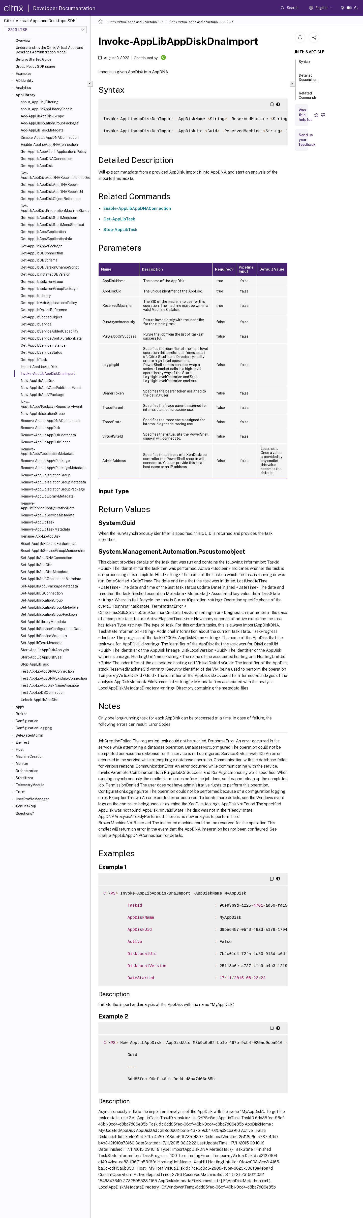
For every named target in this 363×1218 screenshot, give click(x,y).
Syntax (304, 64)
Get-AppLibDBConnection (42, 253)
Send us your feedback (307, 140)
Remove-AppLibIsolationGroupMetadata (53, 482)
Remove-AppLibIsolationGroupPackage (53, 489)
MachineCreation (30, 756)
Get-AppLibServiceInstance (43, 345)
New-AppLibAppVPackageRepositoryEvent (51, 404)
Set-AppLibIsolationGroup (42, 600)
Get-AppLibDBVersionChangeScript (50, 267)
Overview (23, 41)
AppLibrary (25, 95)
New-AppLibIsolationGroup (43, 414)
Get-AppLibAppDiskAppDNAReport (49, 185)
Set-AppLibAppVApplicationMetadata (51, 579)
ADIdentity (24, 81)
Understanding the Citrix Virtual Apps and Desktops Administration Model (49, 50)
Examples (24, 74)
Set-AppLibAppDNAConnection (46, 558)
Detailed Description (308, 79)
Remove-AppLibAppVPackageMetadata (53, 468)
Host (20, 749)
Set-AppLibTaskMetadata (42, 643)
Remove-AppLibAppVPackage (45, 461)
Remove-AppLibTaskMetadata (45, 529)
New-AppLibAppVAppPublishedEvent (51, 388)
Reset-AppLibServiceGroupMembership (53, 551)
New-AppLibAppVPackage (42, 395)
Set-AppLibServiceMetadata (44, 636)
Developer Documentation (64, 8)
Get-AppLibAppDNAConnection (46, 159)
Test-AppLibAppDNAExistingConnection (54, 678)
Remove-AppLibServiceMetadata (47, 515)
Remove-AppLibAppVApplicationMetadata (47, 451)
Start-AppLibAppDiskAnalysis (45, 650)
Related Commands (308, 97)
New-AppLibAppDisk (38, 381)
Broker (21, 714)
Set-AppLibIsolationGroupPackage (49, 614)
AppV (20, 707)
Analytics (23, 88)
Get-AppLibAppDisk (37, 166)
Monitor (22, 764)
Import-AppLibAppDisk (39, 367)
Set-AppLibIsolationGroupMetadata (49, 607)
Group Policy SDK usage (35, 66)
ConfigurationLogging (34, 728)
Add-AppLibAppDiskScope (42, 116)
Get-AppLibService (36, 324)
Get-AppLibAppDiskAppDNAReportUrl (52, 192)
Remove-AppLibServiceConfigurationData (48, 505)
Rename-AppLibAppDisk (40, 536)
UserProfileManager (32, 799)
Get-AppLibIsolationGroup (42, 282)
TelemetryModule (30, 785)
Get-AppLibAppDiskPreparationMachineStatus (54, 208)
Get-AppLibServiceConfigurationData (51, 338)
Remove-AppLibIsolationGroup (45, 475)
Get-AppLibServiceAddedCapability (49, 331)
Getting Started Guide (33, 59)
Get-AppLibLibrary (36, 296)
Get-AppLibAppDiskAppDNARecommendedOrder (54, 175)
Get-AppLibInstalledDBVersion (45, 274)
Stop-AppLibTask (35, 664)
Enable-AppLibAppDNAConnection (49, 145)
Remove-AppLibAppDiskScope (46, 442)
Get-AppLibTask (34, 360)
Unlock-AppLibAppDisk (40, 700)
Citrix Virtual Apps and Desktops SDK (136, 22)
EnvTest (22, 742)
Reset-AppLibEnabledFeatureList (48, 544)
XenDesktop (26, 806)
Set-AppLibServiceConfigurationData (51, 629)
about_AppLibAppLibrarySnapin (46, 109)
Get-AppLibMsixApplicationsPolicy (49, 303)
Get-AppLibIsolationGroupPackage (49, 289)
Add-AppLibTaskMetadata (42, 130)
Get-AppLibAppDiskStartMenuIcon (49, 218)
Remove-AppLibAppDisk (40, 428)
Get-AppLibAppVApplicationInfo (46, 239)
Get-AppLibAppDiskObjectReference (51, 199)
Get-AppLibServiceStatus (41, 352)
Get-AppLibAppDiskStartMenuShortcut (52, 225)
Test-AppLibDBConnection (43, 692)
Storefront (24, 778)
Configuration (27, 721)
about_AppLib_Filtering (39, 102)
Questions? (25, 813)
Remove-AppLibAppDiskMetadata (48, 435)
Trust (20, 792)
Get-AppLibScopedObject (41, 317)
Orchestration (27, 771)
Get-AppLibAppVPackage (42, 246)
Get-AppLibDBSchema (39, 260)
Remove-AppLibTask (37, 522)
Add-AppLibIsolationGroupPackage (49, 123)
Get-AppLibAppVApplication (43, 232)
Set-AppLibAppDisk (37, 565)
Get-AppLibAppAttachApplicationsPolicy (53, 152)
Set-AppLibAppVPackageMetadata (49, 586)
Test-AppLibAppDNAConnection (47, 671)
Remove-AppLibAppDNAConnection (50, 421)
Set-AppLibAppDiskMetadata (44, 572)
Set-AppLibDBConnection (42, 593)
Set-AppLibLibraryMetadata (43, 622)
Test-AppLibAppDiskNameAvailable (50, 685)
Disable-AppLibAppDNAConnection (50, 138)
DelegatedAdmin (29, 735)
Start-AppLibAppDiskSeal (42, 657)
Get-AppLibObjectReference (44, 310)
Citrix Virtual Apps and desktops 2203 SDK (201, 22)
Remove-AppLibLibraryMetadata (47, 496)
